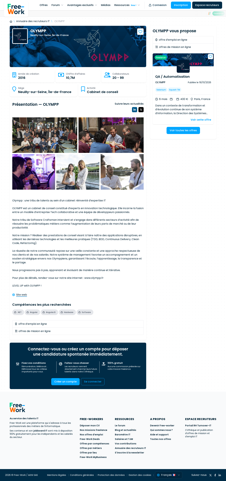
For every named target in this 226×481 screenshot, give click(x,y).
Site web (21, 295)
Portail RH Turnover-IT (198, 425)
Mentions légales (57, 475)
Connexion (158, 5)
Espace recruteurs (207, 5)
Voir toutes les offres (183, 130)
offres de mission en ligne (33, 331)
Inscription (181, 5)
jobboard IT (40, 430)
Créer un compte (65, 381)
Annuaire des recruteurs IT (33, 21)
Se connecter (92, 381)
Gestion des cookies (140, 475)
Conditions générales (82, 475)
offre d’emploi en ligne (31, 324)
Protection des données (111, 475)
